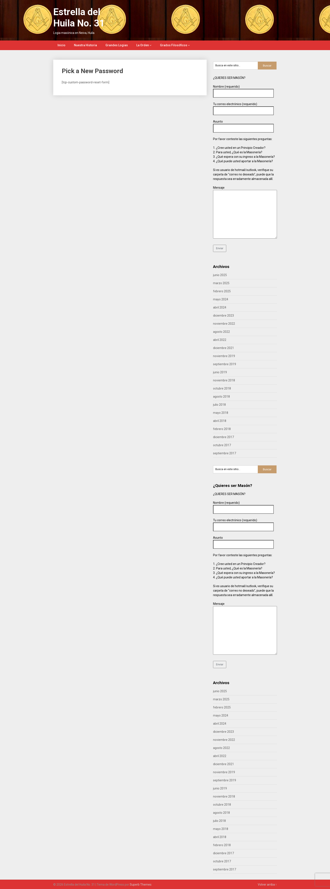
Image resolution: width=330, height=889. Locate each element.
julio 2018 (219, 404)
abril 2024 (219, 307)
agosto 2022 (221, 331)
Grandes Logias (116, 45)
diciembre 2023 (223, 315)
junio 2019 (220, 372)
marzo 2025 (221, 283)
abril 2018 (219, 421)
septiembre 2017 (224, 453)
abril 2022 (219, 340)
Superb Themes (140, 884)
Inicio (61, 45)
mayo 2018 (220, 412)
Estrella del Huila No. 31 (79, 17)
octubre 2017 (222, 445)
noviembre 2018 (224, 380)
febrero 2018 (222, 429)
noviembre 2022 (224, 323)
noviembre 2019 (224, 356)
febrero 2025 (222, 291)
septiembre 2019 (224, 364)
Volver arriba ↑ (267, 884)
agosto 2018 (221, 396)
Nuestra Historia (85, 45)
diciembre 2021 (223, 348)
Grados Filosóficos (173, 45)
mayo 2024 (220, 299)
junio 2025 (220, 275)
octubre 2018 (222, 388)
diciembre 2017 (223, 437)
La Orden (142, 45)
